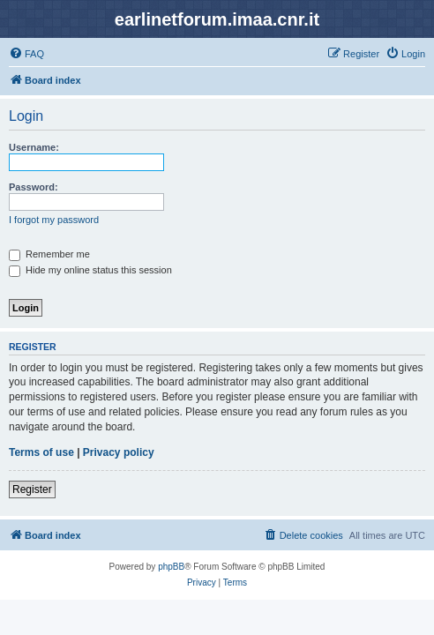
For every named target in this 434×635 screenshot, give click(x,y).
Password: (33, 187)
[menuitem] (26, 53)
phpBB (171, 567)
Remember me (49, 254)
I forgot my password (54, 219)
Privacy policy (118, 452)
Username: (34, 147)
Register (32, 489)
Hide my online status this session (90, 270)
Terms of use (41, 452)
